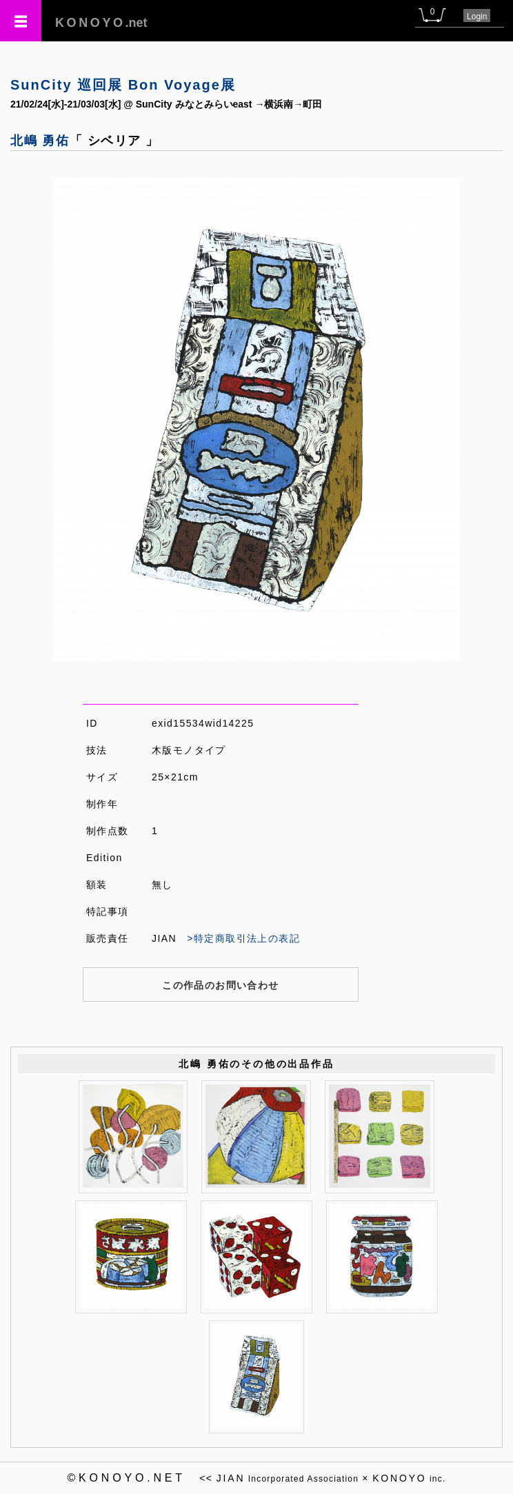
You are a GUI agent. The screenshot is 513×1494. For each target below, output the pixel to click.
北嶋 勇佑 (40, 141)
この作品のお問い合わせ (220, 985)
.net (101, 23)
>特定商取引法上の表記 (243, 938)
